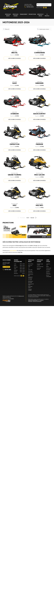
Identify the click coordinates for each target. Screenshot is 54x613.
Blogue (47, 266)
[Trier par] (44, 29)
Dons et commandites (48, 276)
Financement (24, 14)
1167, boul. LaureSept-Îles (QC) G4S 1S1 (28, 5)
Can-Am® (30, 279)
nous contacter (13, 250)
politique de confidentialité (33, 300)
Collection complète (30, 290)
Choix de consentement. (37, 301)
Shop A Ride (12, 298)
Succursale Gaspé (40, 266)
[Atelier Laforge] (11, 6)
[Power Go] (14, 301)
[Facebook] (44, 7)
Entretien (48, 271)
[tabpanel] (19, 268)
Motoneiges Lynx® (30, 287)
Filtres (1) (6, 29)
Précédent (21, 217)
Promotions (32, 14)
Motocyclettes (30, 263)
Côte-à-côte (30, 269)
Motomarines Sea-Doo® (30, 282)
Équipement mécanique (30, 278)
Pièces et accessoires (48, 273)
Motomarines (30, 272)
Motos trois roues (30, 266)
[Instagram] (46, 7)
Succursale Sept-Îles (39, 269)
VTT (29, 268)
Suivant (34, 217)
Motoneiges (30, 271)
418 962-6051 (29, 7)
